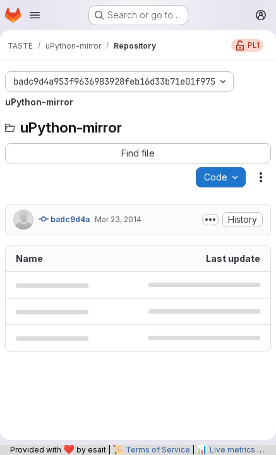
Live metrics (232, 449)
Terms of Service (158, 449)
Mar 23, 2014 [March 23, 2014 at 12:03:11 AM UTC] (118, 219)
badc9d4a (64, 219)
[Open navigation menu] (35, 15)
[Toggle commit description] (210, 219)
